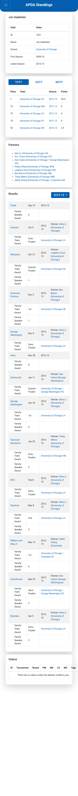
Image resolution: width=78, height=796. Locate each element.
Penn (13, 355)
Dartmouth (16, 377)
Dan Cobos (20, 160)
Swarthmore (17, 579)
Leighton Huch (22, 170)
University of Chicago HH (32, 128)
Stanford (15, 505)
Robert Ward (21, 166)
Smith (13, 205)
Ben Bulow (20, 173)
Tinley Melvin (21, 176)
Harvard (14, 227)
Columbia (56, 545)
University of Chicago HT (32, 121)
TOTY (18, 82)
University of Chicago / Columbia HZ (46, 180)
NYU (13, 480)
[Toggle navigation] (6, 5)
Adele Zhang (21, 180)
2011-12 (53, 106)
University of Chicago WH (32, 106)
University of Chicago (46, 49)
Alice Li (18, 153)
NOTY (59, 82)
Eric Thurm (20, 156)
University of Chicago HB (38, 173)
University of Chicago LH (32, 99)
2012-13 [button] (59, 195)
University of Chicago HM (41, 176)
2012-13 (53, 99)
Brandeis (15, 616)
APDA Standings (38, 5)
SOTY (38, 82)
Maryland (15, 254)
